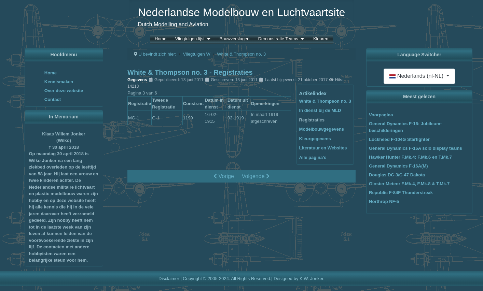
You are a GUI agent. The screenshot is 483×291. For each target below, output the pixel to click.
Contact (52, 99)
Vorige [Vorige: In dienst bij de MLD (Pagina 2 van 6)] (223, 176)
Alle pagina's (313, 157)
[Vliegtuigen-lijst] (208, 39)
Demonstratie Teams (278, 39)
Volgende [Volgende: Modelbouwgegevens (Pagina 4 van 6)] (256, 176)
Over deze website (63, 90)
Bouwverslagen (235, 39)
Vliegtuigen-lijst (190, 39)
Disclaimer (168, 278)
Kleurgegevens (315, 138)
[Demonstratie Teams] (301, 39)
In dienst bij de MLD (320, 110)
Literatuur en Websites (323, 147)
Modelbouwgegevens (321, 129)
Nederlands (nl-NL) (417, 76)
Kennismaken (58, 81)
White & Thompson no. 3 (325, 101)
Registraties (312, 119)
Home (160, 39)
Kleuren (320, 39)
